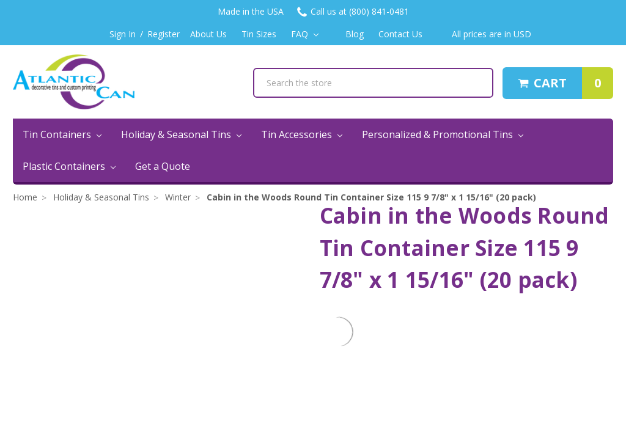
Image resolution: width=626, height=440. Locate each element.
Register (163, 34)
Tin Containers (62, 134)
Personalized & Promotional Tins (442, 134)
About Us (208, 34)
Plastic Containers (69, 166)
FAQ (305, 34)
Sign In (122, 34)
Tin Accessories (301, 134)
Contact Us (400, 34)
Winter (178, 197)
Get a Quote (162, 166)
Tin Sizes (258, 34)
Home (25, 197)
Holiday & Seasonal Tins (181, 134)
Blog (354, 34)
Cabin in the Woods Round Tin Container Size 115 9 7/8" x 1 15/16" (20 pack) (371, 197)
